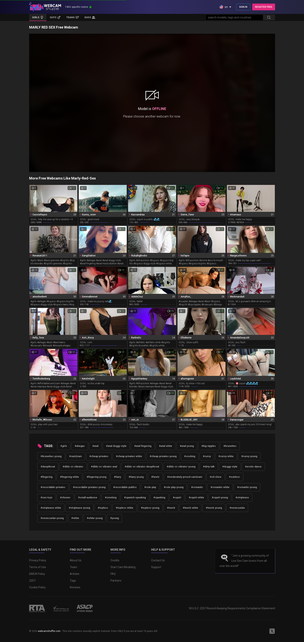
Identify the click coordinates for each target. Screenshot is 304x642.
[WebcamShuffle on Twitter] (272, 631)
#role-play (150, 487)
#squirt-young (220, 497)
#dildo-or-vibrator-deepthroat (142, 466)
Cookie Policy (37, 587)
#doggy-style (229, 466)
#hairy (117, 477)
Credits (114, 560)
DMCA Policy (37, 573)
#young (114, 518)
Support (156, 567)
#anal (95, 446)
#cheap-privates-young (163, 456)
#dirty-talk (209, 466)
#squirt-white (196, 497)
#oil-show (215, 477)
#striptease (242, 497)
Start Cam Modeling (122, 567)
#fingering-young (96, 477)
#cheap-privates (98, 456)
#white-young (95, 518)
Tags (73, 580)
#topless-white (124, 507)
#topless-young (150, 507)
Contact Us (158, 560)
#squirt (177, 497)
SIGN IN (243, 7)
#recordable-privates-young (89, 487)
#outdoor (234, 477)
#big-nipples (208, 446)
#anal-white (165, 446)
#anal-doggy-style (116, 446)
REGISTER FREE (263, 7)
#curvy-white (226, 456)
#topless (103, 507)
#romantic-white (220, 487)
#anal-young (187, 446)
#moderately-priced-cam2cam (184, 477)
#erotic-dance (253, 466)
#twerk (171, 507)
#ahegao (80, 446)
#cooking (189, 456)
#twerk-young (214, 507)
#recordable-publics (125, 487)
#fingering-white (69, 477)
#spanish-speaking (135, 497)
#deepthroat (48, 466)
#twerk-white (190, 507)
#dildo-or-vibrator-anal (104, 466)
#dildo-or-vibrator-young (181, 466)
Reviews (75, 587)
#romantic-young (247, 487)
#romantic (197, 487)
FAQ (113, 573)
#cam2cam (75, 456)
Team (73, 567)
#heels (155, 477)
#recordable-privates (53, 487)
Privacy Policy (37, 560)
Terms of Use (37, 567)
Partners (115, 580)
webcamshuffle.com (49, 631)
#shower (65, 497)
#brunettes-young (51, 456)
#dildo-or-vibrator (73, 466)
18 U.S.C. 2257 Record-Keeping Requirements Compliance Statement (231, 608)
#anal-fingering (142, 446)
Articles (74, 573)
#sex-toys (46, 497)
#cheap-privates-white (129, 456)
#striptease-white (51, 507)
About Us (75, 560)
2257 (32, 580)
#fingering (46, 477)
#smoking (110, 497)
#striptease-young (79, 507)
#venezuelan (237, 507)
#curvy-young (249, 456)
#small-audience (87, 497)
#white (75, 518)
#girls (63, 446)
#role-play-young (173, 487)
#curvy (207, 456)
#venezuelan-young (52, 518)
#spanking (159, 497)
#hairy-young (136, 477)
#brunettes (229, 446)
